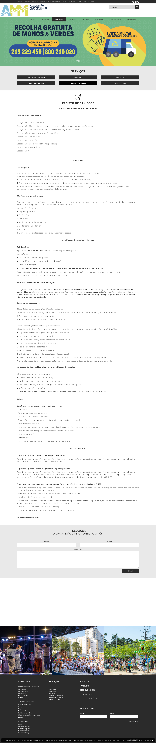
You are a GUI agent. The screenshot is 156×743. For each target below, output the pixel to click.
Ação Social (52, 689)
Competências (23, 691)
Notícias (99, 19)
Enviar (130, 571)
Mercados (120, 77)
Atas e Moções (23, 695)
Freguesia (45, 19)
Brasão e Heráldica (24, 726)
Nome (46, 541)
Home (32, 19)
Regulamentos (23, 709)
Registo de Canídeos (78, 83)
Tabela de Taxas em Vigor (28, 517)
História (20, 724)
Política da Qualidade (25, 713)
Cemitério (78, 77)
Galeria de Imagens (24, 733)
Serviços (59, 19)
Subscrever (133, 721)
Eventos (85, 19)
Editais (20, 697)
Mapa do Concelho (24, 731)
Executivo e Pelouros (25, 705)
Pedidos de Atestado (56, 695)
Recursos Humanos (24, 711)
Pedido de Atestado (36, 83)
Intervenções (115, 19)
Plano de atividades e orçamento (29, 715)
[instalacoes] (26, 650)
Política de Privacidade (142, 740)
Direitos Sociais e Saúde (36, 77)
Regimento (22, 693)
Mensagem (78, 549)
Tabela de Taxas (120, 83)
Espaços (72, 19)
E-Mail (109, 541)
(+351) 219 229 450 (89, 1)
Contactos (131, 19)
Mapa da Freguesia (24, 729)
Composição (22, 689)
